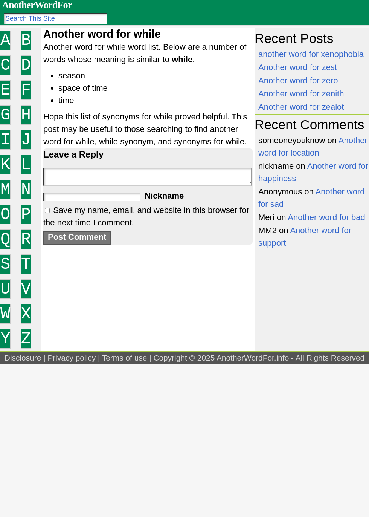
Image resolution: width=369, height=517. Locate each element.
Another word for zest (297, 67)
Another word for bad (326, 217)
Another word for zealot (301, 107)
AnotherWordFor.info (253, 357)
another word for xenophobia (311, 54)
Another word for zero (298, 80)
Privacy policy (71, 357)
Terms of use (124, 357)
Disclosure (23, 357)
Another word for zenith (301, 93)
